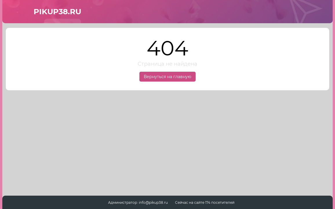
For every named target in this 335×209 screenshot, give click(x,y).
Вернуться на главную (167, 76)
